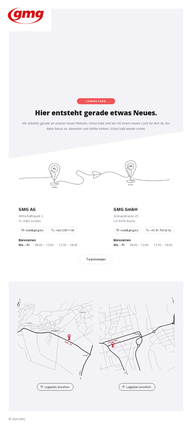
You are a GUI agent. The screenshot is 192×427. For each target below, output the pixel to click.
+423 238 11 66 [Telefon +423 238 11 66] (62, 230)
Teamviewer (96, 259)
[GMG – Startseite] (26, 15)
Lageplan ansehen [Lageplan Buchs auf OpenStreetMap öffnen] (136, 387)
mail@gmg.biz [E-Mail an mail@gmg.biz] (32, 230)
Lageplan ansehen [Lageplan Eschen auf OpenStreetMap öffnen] (54, 387)
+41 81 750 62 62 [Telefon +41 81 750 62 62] (158, 230)
